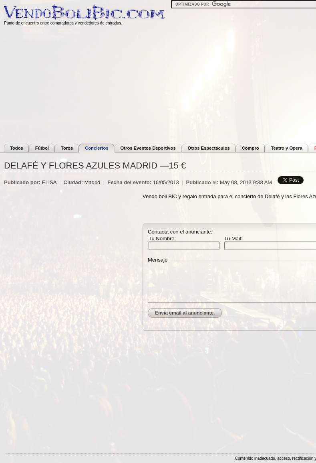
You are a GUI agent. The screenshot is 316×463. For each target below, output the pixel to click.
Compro (250, 148)
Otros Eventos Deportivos (148, 148)
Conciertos (96, 148)
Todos (16, 148)
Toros (67, 148)
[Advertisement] (73, 245)
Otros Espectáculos (209, 148)
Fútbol (42, 148)
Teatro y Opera (286, 148)
